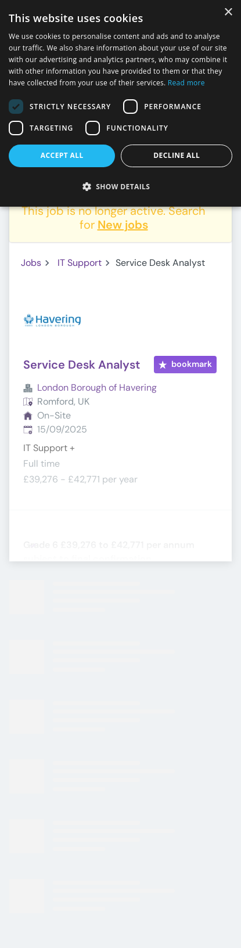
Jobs (31, 263)
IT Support (79, 263)
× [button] (228, 12)
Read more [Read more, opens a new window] (186, 83)
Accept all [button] (62, 155)
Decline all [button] (176, 155)
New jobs (123, 224)
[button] (120, 186)
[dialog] (120, 103)
